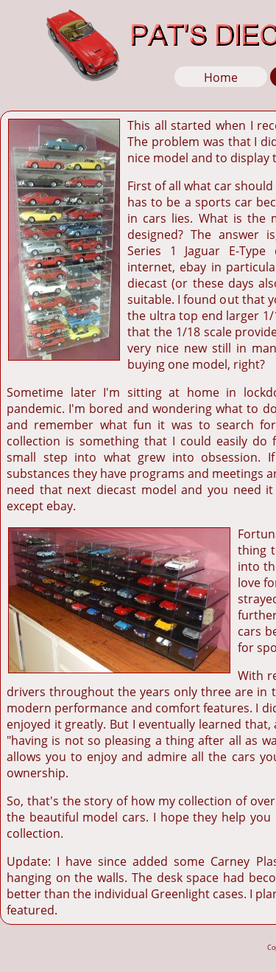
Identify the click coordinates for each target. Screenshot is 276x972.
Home (221, 77)
